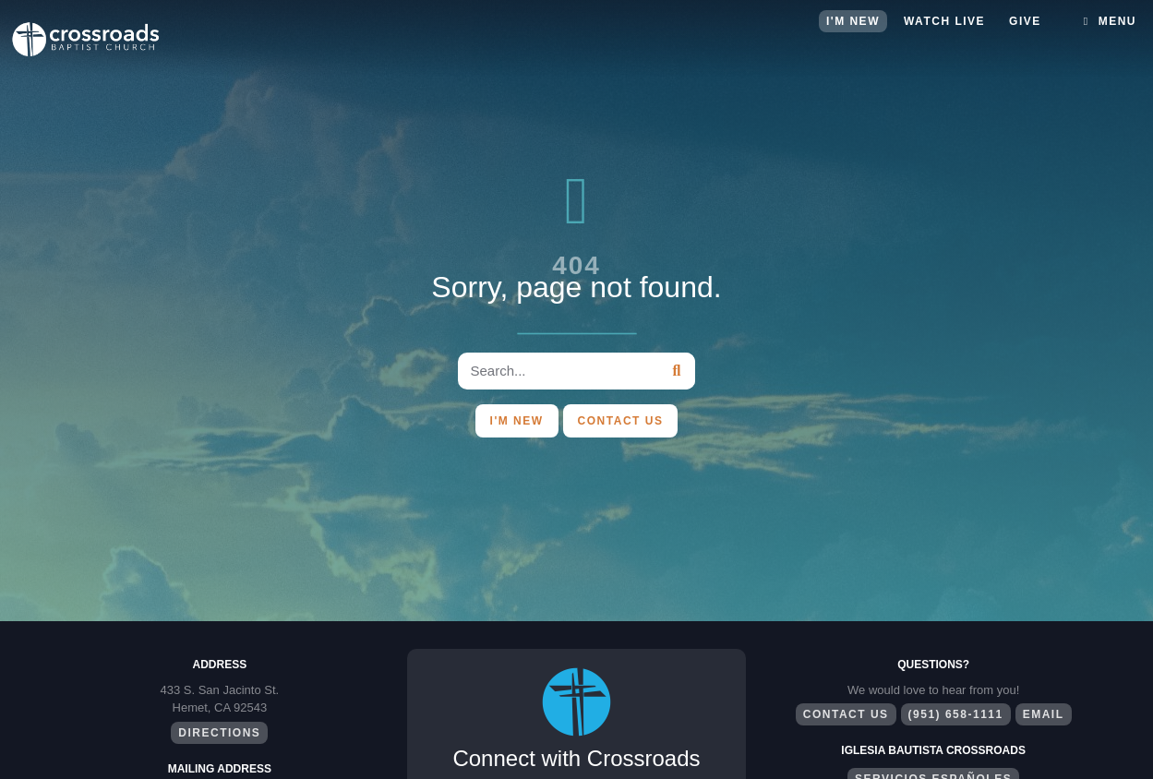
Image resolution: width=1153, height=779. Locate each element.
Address (219, 664)
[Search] (676, 371)
